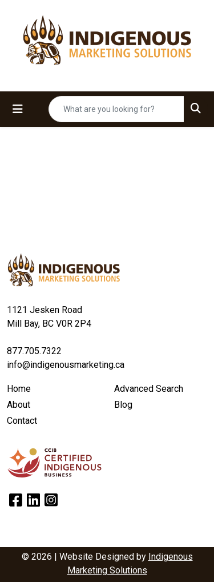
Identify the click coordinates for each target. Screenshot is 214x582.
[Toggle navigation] (18, 109)
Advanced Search (148, 388)
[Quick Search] (116, 109)
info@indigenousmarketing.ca (65, 364)
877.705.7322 (34, 351)
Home (19, 388)
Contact (22, 420)
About (18, 404)
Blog (123, 404)
